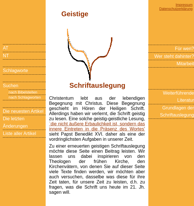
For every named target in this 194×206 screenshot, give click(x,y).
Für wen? (184, 48)
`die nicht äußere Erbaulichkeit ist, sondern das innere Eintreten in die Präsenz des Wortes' (97, 126)
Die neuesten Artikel (23, 111)
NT (6, 55)
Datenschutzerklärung (176, 9)
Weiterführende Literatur (178, 97)
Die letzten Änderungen (15, 122)
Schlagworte (15, 70)
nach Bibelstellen (23, 92)
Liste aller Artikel (19, 133)
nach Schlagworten (25, 97)
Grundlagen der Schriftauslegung (177, 111)
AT (5, 48)
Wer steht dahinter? (174, 56)
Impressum (184, 5)
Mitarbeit (185, 63)
